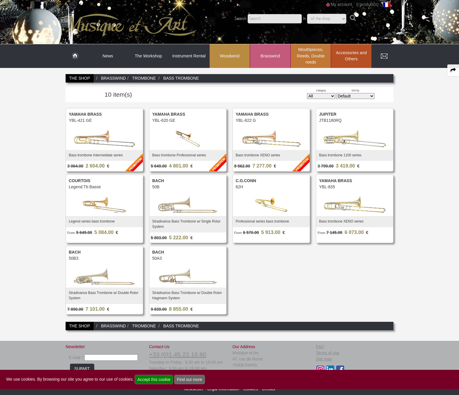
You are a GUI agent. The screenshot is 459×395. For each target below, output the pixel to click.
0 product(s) (367, 4)
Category (321, 90)
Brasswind (270, 56)
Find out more (189, 379)
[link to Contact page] (384, 56)
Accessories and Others (351, 55)
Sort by (355, 90)
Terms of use (327, 352)
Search (240, 19)
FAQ (320, 346)
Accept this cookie (153, 379)
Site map (324, 359)
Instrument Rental (189, 56)
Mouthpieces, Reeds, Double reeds (311, 55)
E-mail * (76, 357)
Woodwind (229, 56)
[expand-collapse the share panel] (453, 70)
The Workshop (148, 56)
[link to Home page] (75, 56)
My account (341, 4)
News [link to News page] (107, 56)
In (304, 19)
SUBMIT (82, 368)
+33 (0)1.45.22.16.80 (177, 354)
